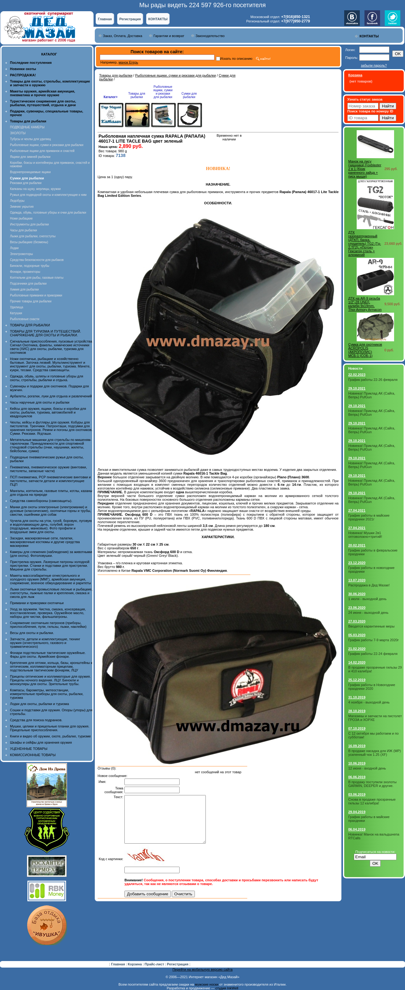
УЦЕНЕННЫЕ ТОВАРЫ (28, 749)
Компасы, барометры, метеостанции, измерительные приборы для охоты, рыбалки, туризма (47, 693)
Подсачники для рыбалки (28, 283)
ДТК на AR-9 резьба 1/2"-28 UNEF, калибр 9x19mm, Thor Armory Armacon (365, 303)
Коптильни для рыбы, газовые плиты (36, 277)
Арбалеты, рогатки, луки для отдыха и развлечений (51, 396)
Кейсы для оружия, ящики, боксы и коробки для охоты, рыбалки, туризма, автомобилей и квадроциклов (48, 412)
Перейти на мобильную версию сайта (202, 969)
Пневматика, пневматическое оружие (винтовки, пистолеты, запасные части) (48, 469)
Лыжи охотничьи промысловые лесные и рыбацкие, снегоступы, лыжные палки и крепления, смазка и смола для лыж (51, 593)
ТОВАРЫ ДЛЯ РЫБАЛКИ (30, 325)
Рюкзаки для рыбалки (25, 183)
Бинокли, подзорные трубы (29, 266)
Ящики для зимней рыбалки (30, 157)
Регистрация (130, 19)
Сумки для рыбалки (189, 95)
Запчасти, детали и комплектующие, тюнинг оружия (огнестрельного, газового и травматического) (45, 642)
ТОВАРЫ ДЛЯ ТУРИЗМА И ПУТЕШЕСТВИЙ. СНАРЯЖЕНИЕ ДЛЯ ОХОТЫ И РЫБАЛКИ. (45, 333)
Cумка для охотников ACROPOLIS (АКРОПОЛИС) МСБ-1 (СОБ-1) (365, 350)
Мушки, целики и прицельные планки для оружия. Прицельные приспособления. (49, 728)
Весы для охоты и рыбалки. (32, 633)
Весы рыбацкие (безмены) (29, 242)
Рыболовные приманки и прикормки (36, 295)
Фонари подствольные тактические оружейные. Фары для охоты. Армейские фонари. (48, 654)
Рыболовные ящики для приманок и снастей (42, 151)
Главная (105, 19)
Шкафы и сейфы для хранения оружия (41, 742)
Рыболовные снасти (24, 319)
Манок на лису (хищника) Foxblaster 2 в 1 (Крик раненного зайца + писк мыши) (364, 168)
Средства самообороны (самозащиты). (41, 501)
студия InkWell (226, 988)
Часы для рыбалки (23, 230)
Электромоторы (21, 254)
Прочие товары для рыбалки (30, 301)
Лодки (14, 248)
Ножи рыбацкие (21, 218)
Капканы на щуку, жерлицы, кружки (35, 189)
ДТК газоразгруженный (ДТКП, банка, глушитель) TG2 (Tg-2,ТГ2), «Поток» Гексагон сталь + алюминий (364, 243)
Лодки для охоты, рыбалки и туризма (39, 704)
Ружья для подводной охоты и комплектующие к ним (48, 195)
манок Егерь (128, 62)
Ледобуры (17, 200)
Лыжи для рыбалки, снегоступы (32, 236)
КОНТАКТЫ (158, 19)
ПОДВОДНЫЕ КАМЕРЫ (27, 127)
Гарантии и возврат (168, 36)
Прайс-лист (155, 964)
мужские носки (206, 984)
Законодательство (209, 36)
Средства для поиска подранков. (36, 720)
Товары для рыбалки (115, 75)
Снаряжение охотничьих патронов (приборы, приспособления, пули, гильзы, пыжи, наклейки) (48, 624)
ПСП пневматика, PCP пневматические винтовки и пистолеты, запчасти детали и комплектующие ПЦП (50, 480)
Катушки (16, 313)
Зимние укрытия (22, 206)
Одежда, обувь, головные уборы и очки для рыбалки (48, 212)
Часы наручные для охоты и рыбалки (39, 402)
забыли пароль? (374, 65)
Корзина (135, 964)
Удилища (16, 307)
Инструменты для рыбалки (29, 224)
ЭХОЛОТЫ (18, 133)
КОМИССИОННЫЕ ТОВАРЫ (32, 755)
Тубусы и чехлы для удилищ (30, 139)
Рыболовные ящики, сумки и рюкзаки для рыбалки (46, 145)
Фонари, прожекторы (25, 271)
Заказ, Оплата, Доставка (122, 36)
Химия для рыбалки (24, 289)
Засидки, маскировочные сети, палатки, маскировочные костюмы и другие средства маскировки (45, 541)
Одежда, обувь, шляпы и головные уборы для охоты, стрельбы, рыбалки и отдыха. (46, 378)
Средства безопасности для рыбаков (37, 260)
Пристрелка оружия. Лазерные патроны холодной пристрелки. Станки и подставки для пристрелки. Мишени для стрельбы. (49, 565)
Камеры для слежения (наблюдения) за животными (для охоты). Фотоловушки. (51, 553)
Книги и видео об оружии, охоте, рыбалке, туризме (50, 736)
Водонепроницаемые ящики (30, 172)
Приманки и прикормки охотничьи (37, 603)
